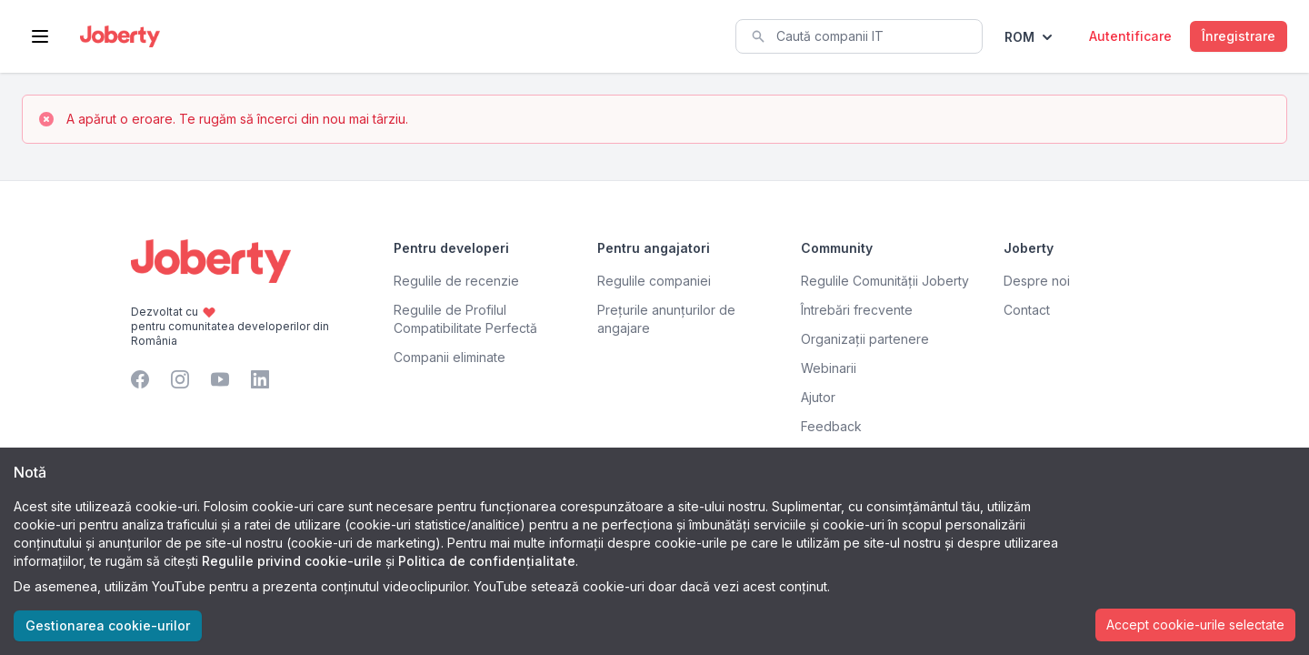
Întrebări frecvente (857, 309)
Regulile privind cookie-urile (292, 561)
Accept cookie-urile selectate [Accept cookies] (1195, 624)
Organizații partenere (865, 339)
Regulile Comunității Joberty (885, 280)
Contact (1027, 309)
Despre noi (1037, 280)
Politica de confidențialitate (486, 561)
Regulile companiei (654, 280)
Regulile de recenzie (456, 280)
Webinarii (828, 368)
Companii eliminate (449, 357)
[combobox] (859, 36)
